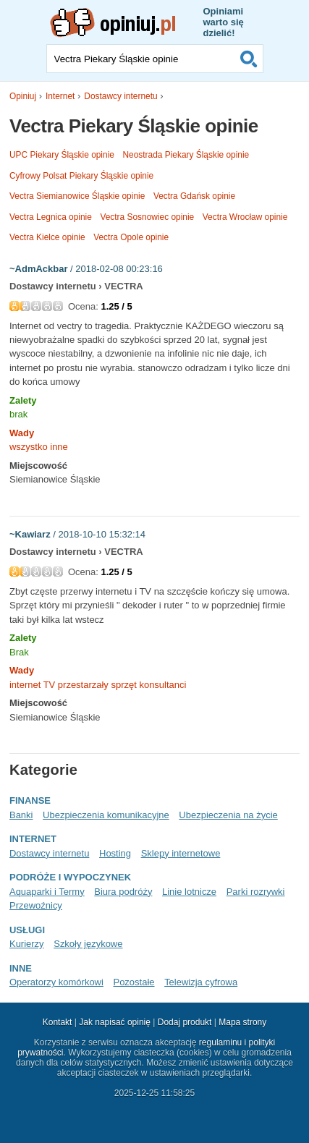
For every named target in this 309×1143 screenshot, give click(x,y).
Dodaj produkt (185, 1022)
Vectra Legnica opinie (50, 217)
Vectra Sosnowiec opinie (147, 217)
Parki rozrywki (256, 891)
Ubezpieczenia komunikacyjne (106, 815)
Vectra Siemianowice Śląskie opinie (77, 196)
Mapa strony (242, 1022)
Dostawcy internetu (120, 96)
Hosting (115, 853)
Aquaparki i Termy (47, 891)
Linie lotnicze (189, 891)
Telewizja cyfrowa (200, 982)
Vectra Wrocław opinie (245, 217)
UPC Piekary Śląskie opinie (61, 155)
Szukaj (249, 58)
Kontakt (57, 1022)
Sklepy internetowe (181, 853)
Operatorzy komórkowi (56, 982)
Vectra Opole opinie (131, 237)
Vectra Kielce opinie (47, 237)
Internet (60, 96)
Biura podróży (123, 891)
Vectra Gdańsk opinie (194, 196)
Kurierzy (26, 943)
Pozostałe (133, 982)
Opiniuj (22, 96)
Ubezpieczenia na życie (228, 815)
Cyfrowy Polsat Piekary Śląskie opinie (81, 176)
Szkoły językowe (88, 943)
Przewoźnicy (35, 905)
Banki (21, 815)
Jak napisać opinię (115, 1022)
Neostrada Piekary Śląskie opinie (186, 155)
